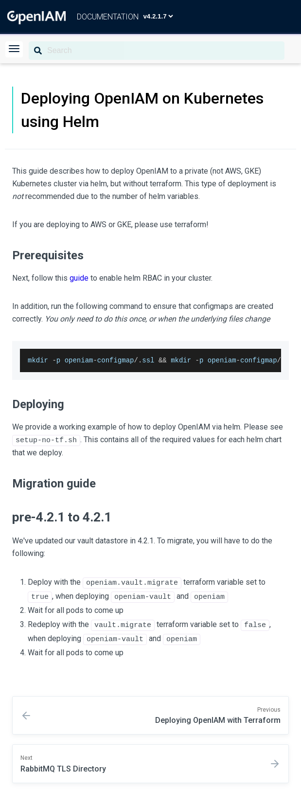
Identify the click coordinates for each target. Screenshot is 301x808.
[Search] (156, 50)
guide (79, 278)
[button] (14, 49)
